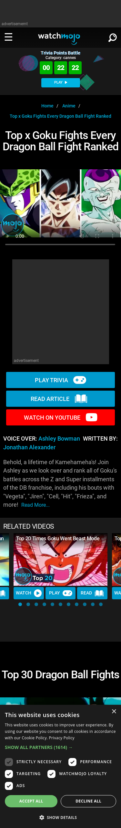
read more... (35, 505)
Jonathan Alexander (29, 447)
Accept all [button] (31, 801)
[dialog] (60, 766)
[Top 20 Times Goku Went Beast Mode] (60, 559)
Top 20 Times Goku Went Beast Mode (57, 538)
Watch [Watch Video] (29, 593)
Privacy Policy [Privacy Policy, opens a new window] (62, 738)
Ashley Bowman (59, 438)
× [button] (113, 711)
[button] (20, 604)
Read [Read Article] (92, 593)
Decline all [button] (88, 801)
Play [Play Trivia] (60, 593)
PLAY (60, 82)
